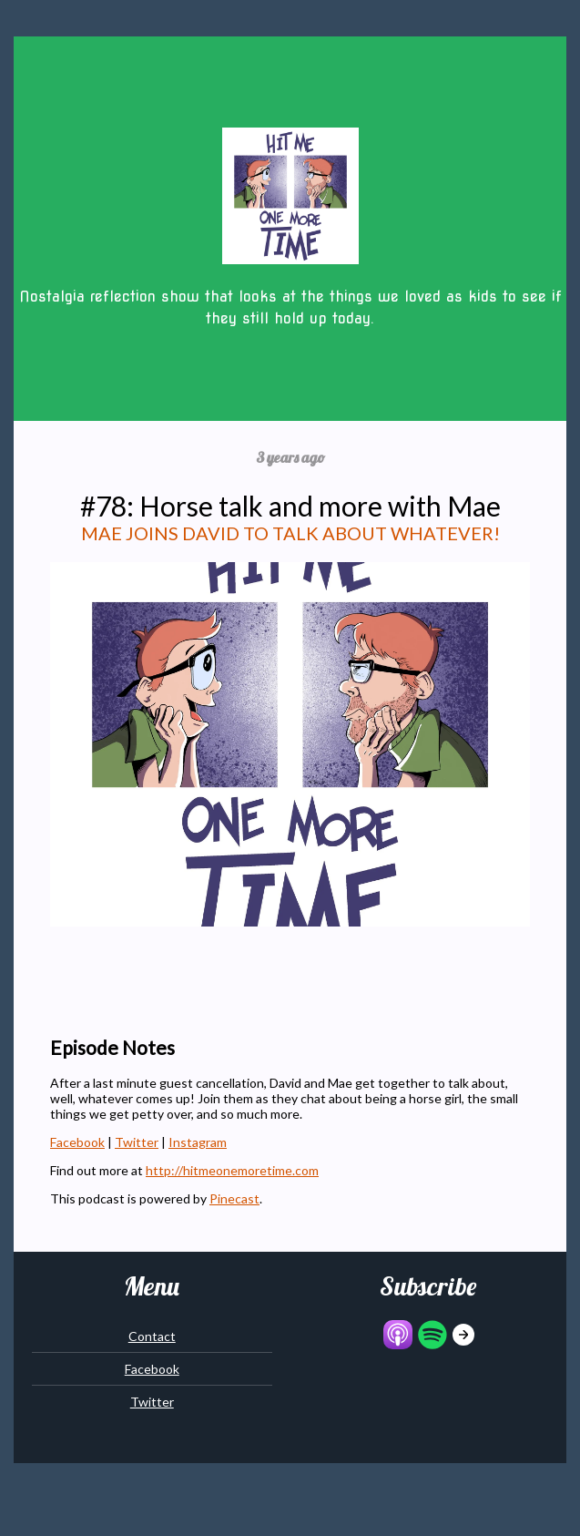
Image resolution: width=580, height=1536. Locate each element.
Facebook (77, 1142)
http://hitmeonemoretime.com (232, 1170)
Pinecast (234, 1198)
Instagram (197, 1142)
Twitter (136, 1142)
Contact (152, 1336)
